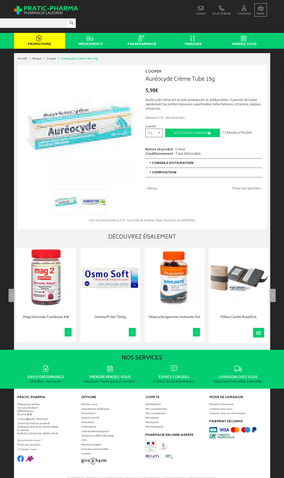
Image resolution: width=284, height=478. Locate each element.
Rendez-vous (243, 28)
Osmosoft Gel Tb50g (110, 304)
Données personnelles (95, 436)
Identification (153, 392)
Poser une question (29, 432)
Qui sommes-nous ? (29, 428)
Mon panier (152, 405)
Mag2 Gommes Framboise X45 (46, 304)
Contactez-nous (27, 436)
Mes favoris (152, 410)
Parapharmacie (141, 28)
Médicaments (90, 28)
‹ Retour (151, 175)
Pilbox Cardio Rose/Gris (238, 304)
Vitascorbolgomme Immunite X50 (174, 304)
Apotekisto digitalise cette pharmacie (189, 465)
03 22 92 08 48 (24, 402)
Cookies (86, 441)
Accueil (22, 46)
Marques (192, 28)
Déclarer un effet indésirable (97, 423)
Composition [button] (162, 159)
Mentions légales (91, 432)
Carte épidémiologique (95, 418)
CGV (84, 427)
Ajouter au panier (192, 120)
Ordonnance (88, 414)
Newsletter (87, 410)
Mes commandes (155, 401)
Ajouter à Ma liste (237, 120)
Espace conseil (90, 405)
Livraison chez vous (221, 396)
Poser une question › (247, 175)
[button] (154, 119)
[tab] (204, 150)
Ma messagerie (154, 414)
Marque (36, 46)
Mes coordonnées (156, 396)
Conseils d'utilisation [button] (171, 150)
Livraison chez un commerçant (227, 401)
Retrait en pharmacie (221, 392)
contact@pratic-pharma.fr (32, 407)
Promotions (38, 28)
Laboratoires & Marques (95, 396)
